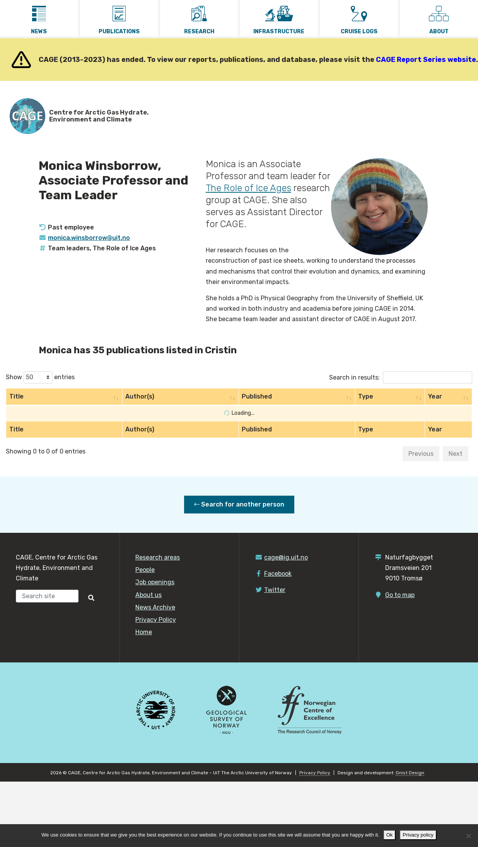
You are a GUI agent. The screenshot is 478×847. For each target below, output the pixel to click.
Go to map (400, 595)
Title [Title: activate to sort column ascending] (16, 396)
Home (143, 632)
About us (148, 595)
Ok (389, 835)
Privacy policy (418, 835)
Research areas (157, 557)
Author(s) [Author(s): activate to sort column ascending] (139, 396)
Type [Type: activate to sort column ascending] (365, 396)
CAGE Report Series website (426, 59)
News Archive (155, 607)
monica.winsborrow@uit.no (89, 237)
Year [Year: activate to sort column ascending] (435, 396)
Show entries (40, 377)
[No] (468, 836)
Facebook (278, 573)
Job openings (154, 582)
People (145, 569)
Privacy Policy (155, 619)
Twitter (274, 590)
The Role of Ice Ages (248, 188)
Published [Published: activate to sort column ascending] (257, 396)
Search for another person (239, 504)
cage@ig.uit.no (286, 557)
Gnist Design (410, 772)
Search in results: (400, 377)
